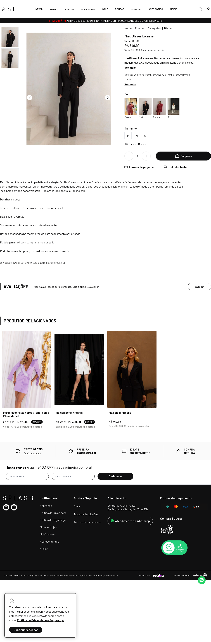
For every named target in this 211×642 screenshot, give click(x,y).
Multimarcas (47, 534)
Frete (77, 506)
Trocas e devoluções (86, 514)
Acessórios (155, 9)
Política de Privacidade (53, 512)
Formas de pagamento (87, 522)
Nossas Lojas (48, 527)
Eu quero (183, 156)
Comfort (136, 9)
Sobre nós (46, 505)
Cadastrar (115, 476)
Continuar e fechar (26, 629)
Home (128, 28)
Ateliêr (69, 9)
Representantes (49, 541)
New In (39, 9)
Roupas (119, 9)
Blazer (168, 28)
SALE (105, 9)
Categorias (154, 28)
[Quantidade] (138, 156)
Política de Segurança (53, 520)
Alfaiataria (88, 9)
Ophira (54, 9)
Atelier (44, 548)
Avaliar (199, 286)
